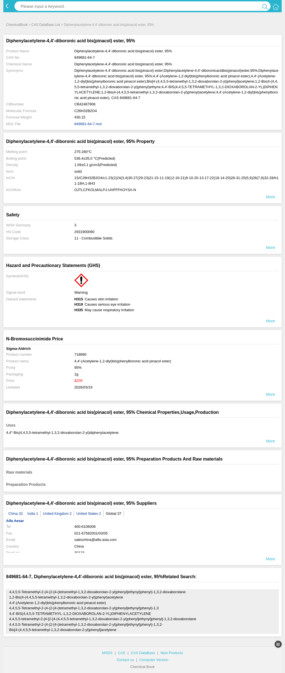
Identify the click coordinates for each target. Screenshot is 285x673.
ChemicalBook (17, 25)
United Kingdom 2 (57, 513)
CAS (122, 653)
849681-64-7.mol (88, 124)
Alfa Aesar (15, 521)
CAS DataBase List (45, 25)
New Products (171, 653)
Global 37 (113, 513)
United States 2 (88, 513)
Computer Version (153, 660)
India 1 (32, 513)
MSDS (107, 653)
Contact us (125, 660)
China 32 (15, 513)
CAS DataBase (143, 653)
